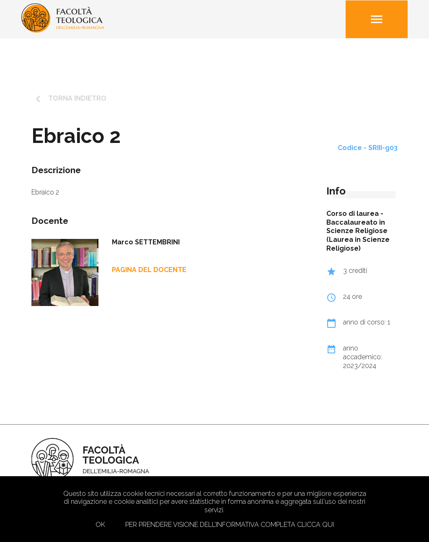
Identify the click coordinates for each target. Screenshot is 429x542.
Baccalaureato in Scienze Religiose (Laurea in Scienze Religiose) (358, 235)
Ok (100, 525)
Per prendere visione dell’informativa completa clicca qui (229, 525)
